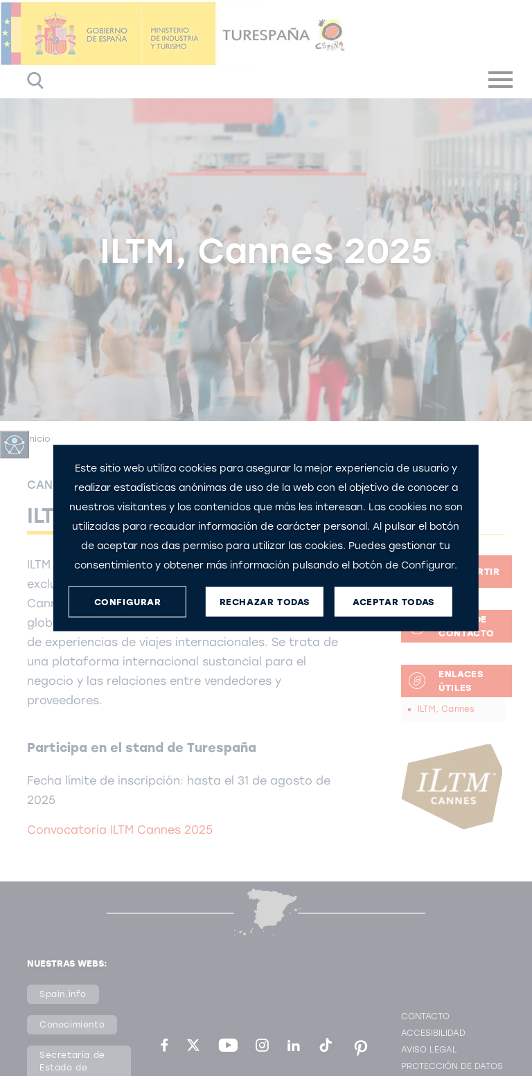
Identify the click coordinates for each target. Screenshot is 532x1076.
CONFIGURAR (127, 601)
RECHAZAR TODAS (265, 601)
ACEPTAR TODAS (393, 601)
